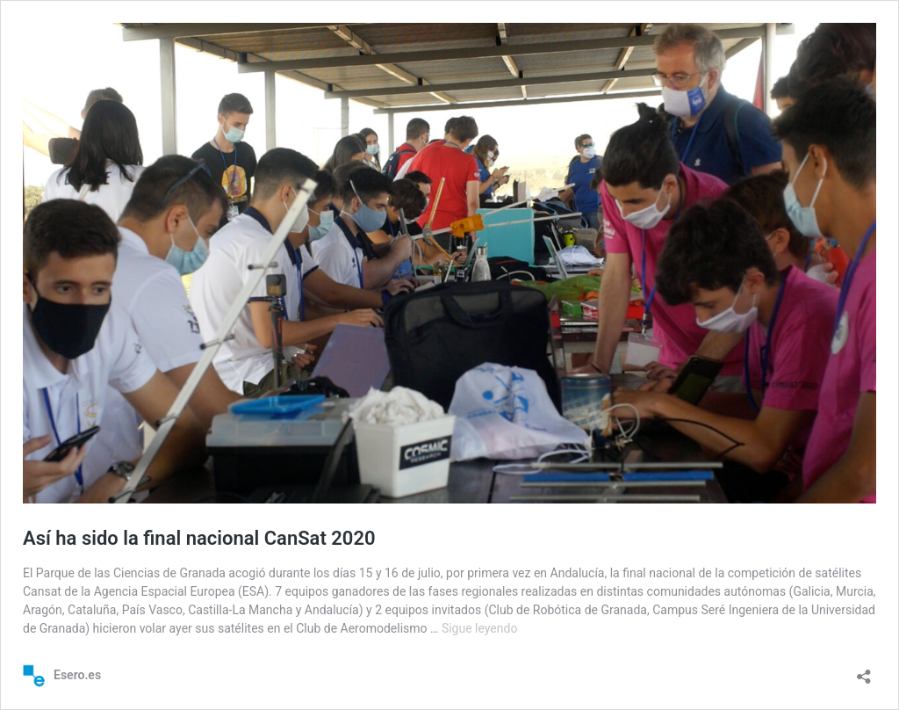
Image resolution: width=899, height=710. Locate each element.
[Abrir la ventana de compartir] (864, 671)
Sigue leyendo (480, 628)
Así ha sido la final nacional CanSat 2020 (199, 538)
